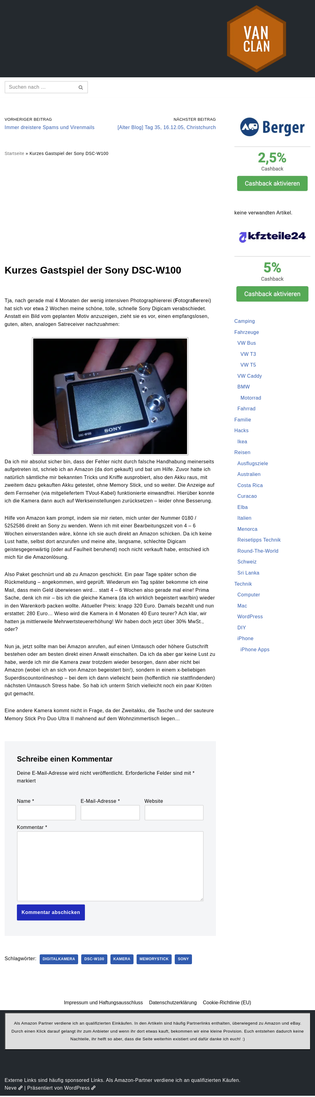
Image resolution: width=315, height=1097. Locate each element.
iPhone (245, 639)
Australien (249, 474)
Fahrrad (246, 409)
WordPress (250, 617)
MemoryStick (154, 960)
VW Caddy (249, 376)
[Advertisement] (110, 210)
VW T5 (248, 365)
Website (154, 802)
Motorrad (251, 398)
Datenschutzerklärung (173, 1003)
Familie (242, 420)
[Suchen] (39, 87)
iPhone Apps (255, 650)
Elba (242, 507)
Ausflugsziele (253, 463)
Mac (242, 606)
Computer (248, 595)
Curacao (247, 496)
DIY (241, 628)
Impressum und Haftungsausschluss (103, 1003)
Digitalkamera (59, 960)
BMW (243, 387)
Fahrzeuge (246, 332)
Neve (14, 1089)
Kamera (122, 960)
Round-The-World (258, 551)
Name (25, 802)
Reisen (242, 452)
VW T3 (248, 354)
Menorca (247, 529)
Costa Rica (250, 485)
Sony (184, 960)
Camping (244, 321)
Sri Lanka (248, 573)
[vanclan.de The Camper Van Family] (256, 38)
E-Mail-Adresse (100, 802)
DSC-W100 (95, 960)
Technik (243, 584)
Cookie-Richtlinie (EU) (227, 1003)
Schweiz (247, 562)
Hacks (241, 430)
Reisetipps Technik (259, 540)
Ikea (242, 442)
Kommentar (32, 828)
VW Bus (246, 343)
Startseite (14, 153)
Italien (244, 518)
